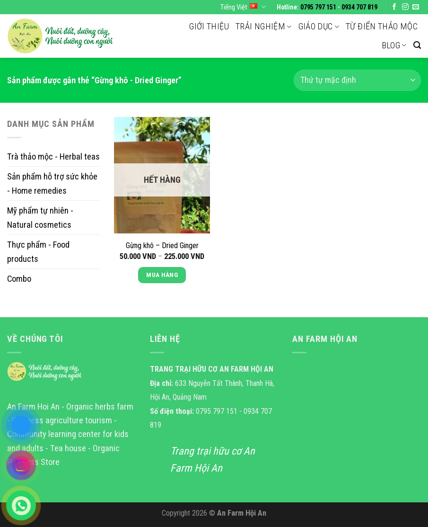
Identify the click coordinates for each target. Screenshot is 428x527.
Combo (19, 279)
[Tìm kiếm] (417, 45)
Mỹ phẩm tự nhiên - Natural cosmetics (40, 217)
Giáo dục (319, 26)
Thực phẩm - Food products (38, 251)
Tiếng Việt (243, 6)
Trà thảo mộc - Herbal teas (53, 156)
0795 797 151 (318, 7)
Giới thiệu (209, 26)
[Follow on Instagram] (405, 7)
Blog (394, 45)
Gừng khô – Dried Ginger (162, 245)
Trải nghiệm (264, 26)
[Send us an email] (415, 7)
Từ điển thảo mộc (382, 26)
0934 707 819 (359, 7)
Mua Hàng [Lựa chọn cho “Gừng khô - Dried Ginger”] (162, 274)
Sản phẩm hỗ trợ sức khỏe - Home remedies (52, 183)
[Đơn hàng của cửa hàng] (357, 80)
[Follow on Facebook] (394, 7)
